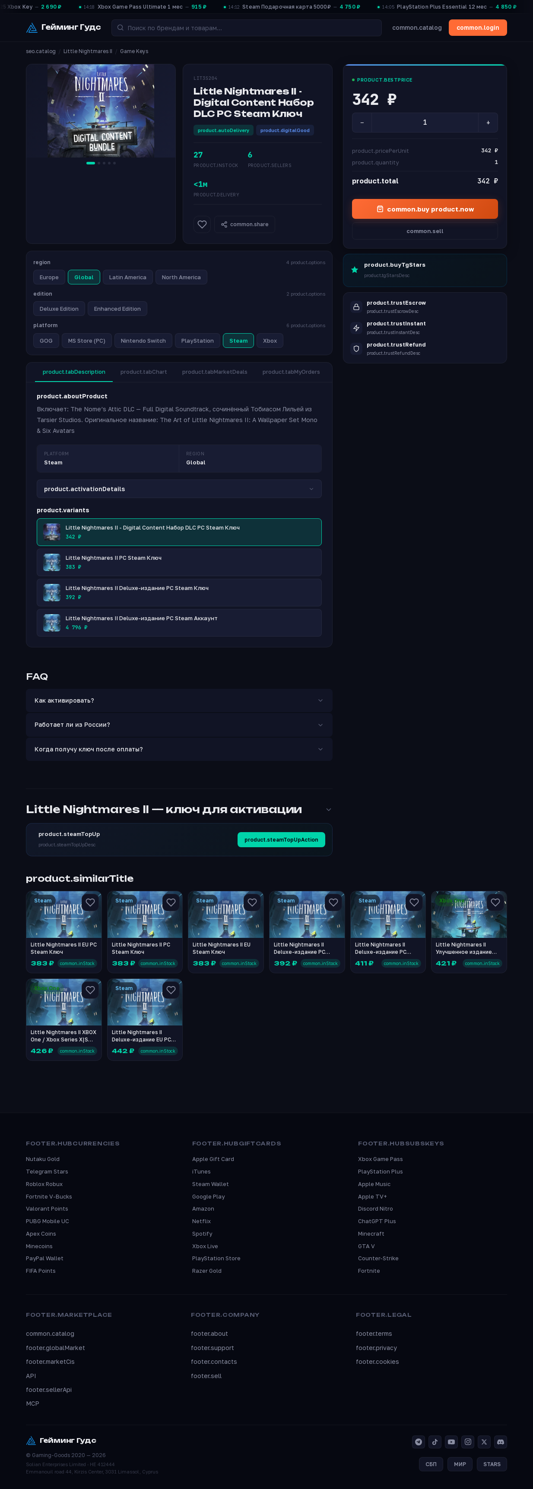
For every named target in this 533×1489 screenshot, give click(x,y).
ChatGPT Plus (377, 1221)
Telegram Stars (47, 1171)
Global (84, 277)
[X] (484, 1441)
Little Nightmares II (87, 51)
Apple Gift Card (213, 1158)
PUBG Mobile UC (47, 1221)
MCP (32, 1403)
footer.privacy (376, 1347)
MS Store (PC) (86, 340)
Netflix (201, 1221)
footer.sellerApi (49, 1389)
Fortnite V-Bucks (49, 1196)
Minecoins (39, 1246)
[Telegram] (418, 1441)
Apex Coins (41, 1233)
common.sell (425, 230)
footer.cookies (377, 1362)
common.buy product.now (425, 209)
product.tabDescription (74, 372)
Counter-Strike (378, 1258)
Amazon (203, 1208)
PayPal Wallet (44, 1258)
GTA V (366, 1246)
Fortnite (369, 1271)
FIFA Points (41, 1271)
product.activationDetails (179, 489)
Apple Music (374, 1183)
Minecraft (371, 1233)
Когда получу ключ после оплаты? (179, 749)
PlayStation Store (216, 1258)
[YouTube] (451, 1441)
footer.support (212, 1347)
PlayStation (197, 340)
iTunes (201, 1171)
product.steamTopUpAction (281, 839)
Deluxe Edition (59, 308)
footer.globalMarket (55, 1347)
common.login (478, 27)
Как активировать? (179, 700)
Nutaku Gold (43, 1158)
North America (181, 277)
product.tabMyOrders (297, 372)
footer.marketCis (50, 1362)
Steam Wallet (210, 1183)
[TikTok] (434, 1441)
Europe (49, 277)
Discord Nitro (375, 1208)
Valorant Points (47, 1208)
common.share (245, 224)
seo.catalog (41, 51)
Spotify (202, 1233)
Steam (238, 340)
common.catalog (417, 27)
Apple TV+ (372, 1196)
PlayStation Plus (380, 1171)
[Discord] (500, 1441)
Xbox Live (205, 1246)
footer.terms (374, 1334)
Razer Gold (207, 1271)
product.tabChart (146, 372)
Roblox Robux (44, 1183)
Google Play (208, 1196)
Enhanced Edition (117, 308)
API (31, 1375)
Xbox (270, 340)
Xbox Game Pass (380, 1158)
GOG (46, 340)
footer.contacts (214, 1362)
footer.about (209, 1334)
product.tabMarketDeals (218, 372)
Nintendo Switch (143, 340)
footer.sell (206, 1375)
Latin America (127, 277)
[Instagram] (467, 1441)
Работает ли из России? (179, 725)
